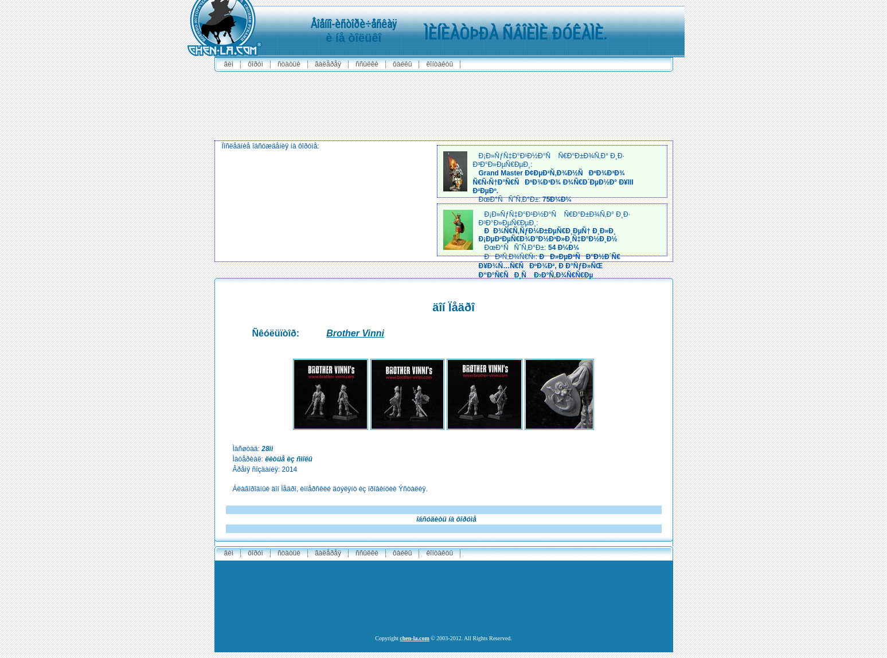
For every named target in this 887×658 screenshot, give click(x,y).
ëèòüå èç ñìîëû (288, 459)
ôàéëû (402, 64)
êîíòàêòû (439, 64)
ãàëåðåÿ (328, 64)
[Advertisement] (443, 103)
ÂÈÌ (229, 64)
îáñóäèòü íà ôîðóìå (446, 519)
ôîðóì (255, 64)
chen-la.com (414, 638)
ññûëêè (366, 64)
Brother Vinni (355, 333)
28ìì (267, 449)
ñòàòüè (289, 64)
